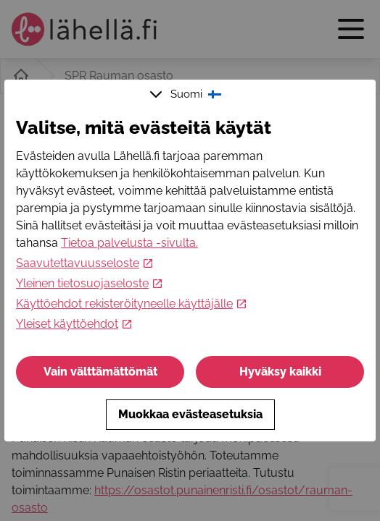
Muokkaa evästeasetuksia (190, 414)
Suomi (187, 94)
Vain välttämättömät (100, 371)
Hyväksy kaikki (280, 371)
